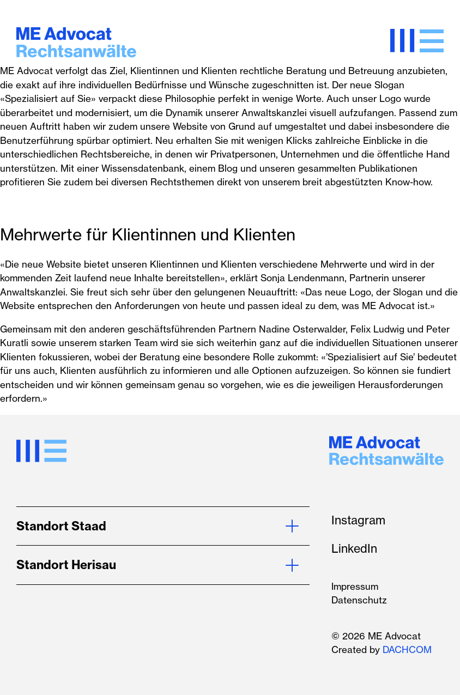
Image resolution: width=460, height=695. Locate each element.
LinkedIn (354, 548)
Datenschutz (359, 600)
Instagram (358, 520)
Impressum (354, 586)
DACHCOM (407, 649)
